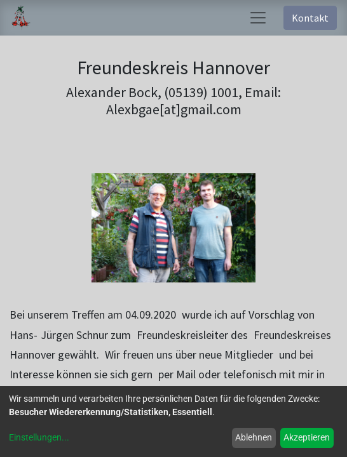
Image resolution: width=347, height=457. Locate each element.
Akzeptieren (306, 437)
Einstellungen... (39, 437)
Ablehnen (253, 437)
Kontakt (310, 17)
